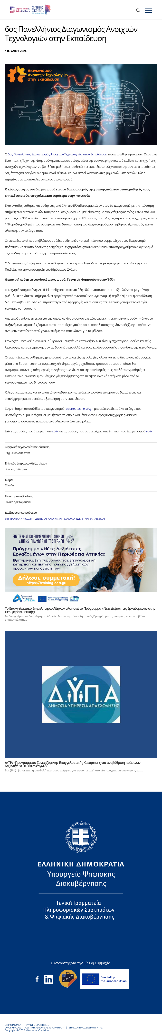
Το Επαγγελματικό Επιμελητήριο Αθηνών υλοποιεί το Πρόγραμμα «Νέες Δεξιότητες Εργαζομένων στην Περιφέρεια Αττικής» (80, 610)
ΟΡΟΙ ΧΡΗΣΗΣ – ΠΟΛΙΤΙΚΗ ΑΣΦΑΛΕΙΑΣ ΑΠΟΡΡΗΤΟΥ (34, 1027)
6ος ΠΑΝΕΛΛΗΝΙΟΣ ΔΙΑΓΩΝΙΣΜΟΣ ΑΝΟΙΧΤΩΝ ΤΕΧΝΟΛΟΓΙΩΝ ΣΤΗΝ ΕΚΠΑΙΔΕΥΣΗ (55, 518)
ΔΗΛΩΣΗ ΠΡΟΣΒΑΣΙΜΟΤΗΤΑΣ (86, 1027)
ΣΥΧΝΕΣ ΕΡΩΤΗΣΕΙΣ (37, 1025)
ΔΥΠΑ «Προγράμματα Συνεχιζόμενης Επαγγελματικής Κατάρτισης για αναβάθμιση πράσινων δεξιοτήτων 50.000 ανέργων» (72, 764)
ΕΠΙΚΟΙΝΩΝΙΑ (13, 1025)
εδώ (55, 431)
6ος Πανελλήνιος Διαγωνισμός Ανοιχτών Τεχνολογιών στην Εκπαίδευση (57, 154)
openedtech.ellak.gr (79, 408)
